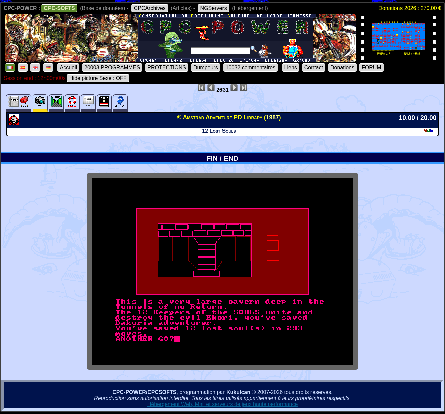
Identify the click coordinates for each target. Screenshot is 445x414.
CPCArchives (150, 8)
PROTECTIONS (166, 67)
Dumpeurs (205, 67)
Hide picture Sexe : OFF (98, 78)
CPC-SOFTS (59, 8)
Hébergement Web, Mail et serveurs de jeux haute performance (222, 404)
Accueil (68, 67)
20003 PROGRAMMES (112, 67)
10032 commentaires (250, 67)
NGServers (213, 8)
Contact (313, 67)
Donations (342, 67)
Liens (290, 67)
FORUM (371, 67)
